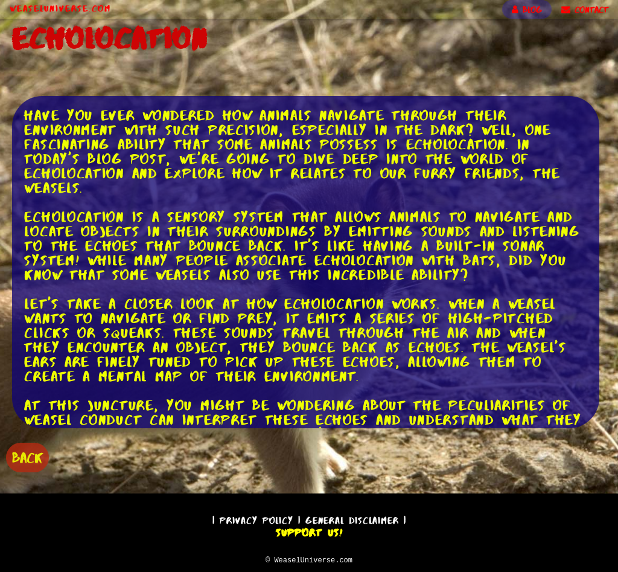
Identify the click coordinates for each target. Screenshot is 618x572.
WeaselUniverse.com (60, 8)
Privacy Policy (256, 518)
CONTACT (584, 9)
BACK (27, 456)
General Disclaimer (352, 518)
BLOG (527, 9)
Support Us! (309, 531)
